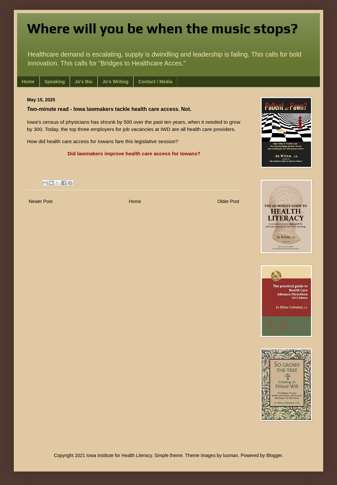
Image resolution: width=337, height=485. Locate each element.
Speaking (54, 81)
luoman (230, 455)
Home (28, 81)
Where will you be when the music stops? (162, 28)
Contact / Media (155, 81)
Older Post (228, 201)
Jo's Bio (83, 81)
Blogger (274, 455)
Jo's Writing (115, 81)
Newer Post (40, 201)
